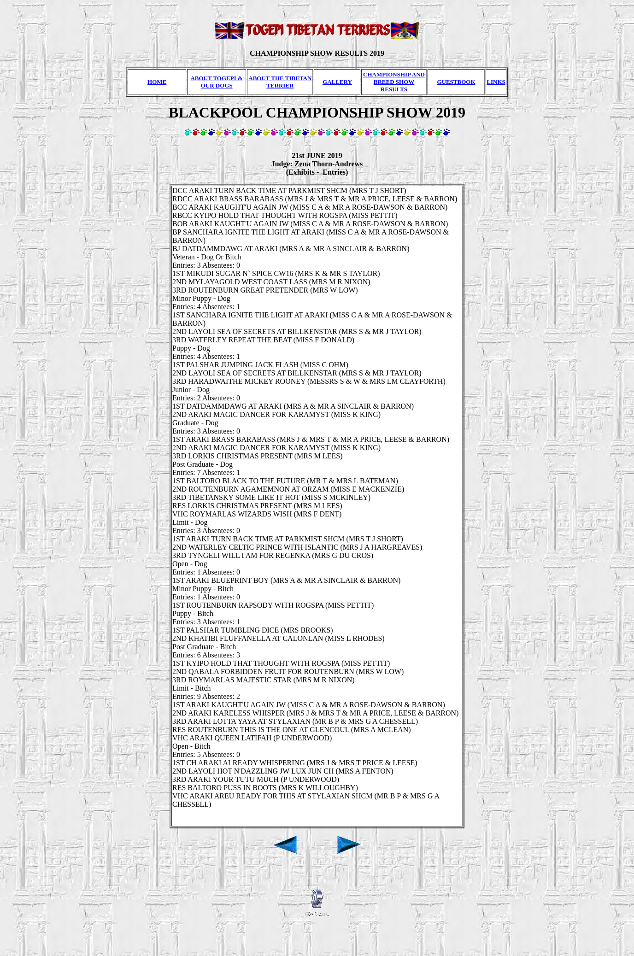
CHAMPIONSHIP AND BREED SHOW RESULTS (394, 82)
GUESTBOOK (456, 81)
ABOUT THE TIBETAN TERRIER (279, 82)
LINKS (496, 81)
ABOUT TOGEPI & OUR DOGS (216, 82)
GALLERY (337, 81)
